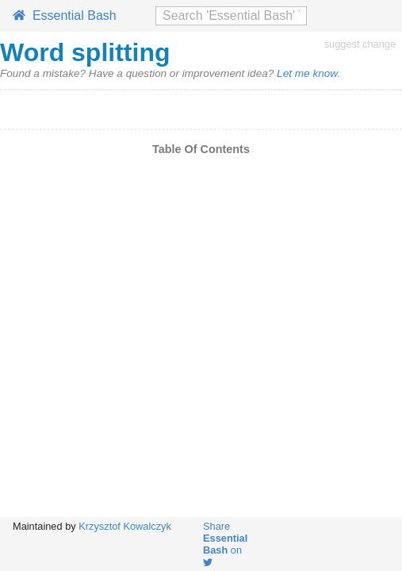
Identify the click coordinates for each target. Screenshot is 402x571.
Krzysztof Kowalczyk (124, 526)
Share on (225, 543)
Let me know (307, 73)
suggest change (360, 44)
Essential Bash (65, 15)
